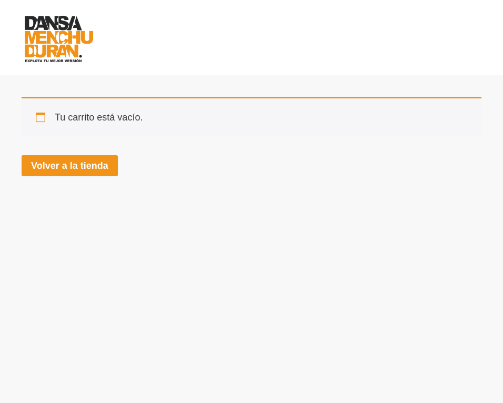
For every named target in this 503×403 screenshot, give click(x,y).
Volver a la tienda (69, 165)
